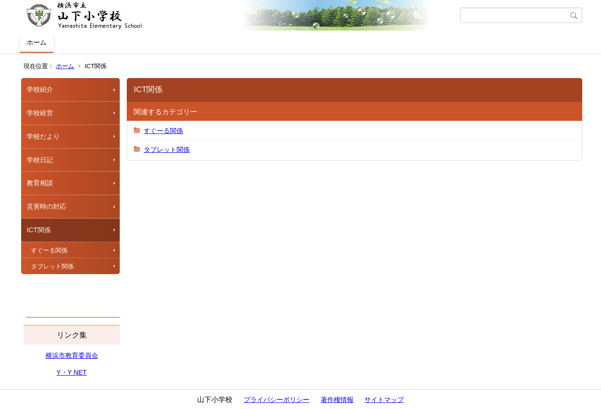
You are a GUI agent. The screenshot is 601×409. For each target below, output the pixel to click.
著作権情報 (337, 399)
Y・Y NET (71, 372)
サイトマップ (384, 399)
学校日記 (40, 160)
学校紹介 (40, 89)
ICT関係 (39, 230)
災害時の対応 (46, 206)
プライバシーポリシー (276, 399)
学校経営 (40, 113)
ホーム (36, 42)
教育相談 (40, 183)
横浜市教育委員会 (72, 355)
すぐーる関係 (49, 250)
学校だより (43, 136)
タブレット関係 (52, 266)
